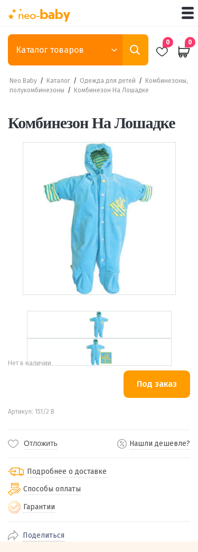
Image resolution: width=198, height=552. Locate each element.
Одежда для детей (108, 80)
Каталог (58, 80)
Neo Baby (23, 80)
